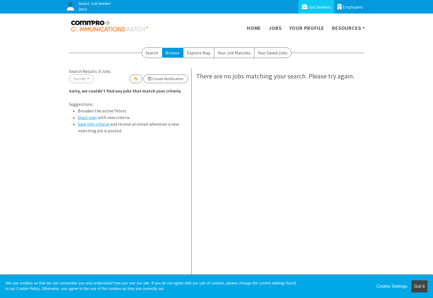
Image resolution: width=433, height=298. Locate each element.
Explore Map (198, 53)
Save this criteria (93, 124)
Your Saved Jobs (272, 53)
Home (254, 28)
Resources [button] (346, 28)
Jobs (275, 28)
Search (152, 53)
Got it (419, 286)
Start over (87, 117)
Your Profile (306, 28)
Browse (172, 53)
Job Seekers (316, 6)
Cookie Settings (391, 286)
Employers (350, 6)
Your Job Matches (234, 53)
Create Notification (165, 78)
